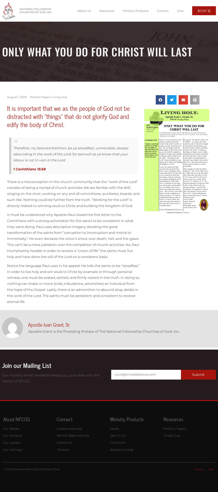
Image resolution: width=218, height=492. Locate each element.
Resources (106, 11)
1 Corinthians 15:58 (29, 169)
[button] (160, 100)
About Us (84, 11)
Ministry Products (136, 11)
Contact (163, 11)
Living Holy (59, 97)
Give (180, 11)
